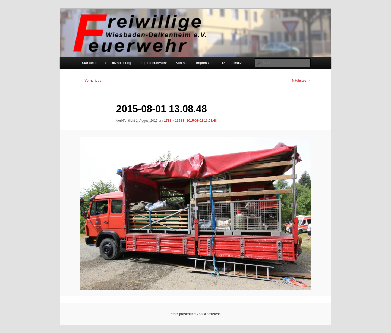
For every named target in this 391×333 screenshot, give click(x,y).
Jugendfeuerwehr (153, 63)
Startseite (89, 63)
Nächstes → (301, 80)
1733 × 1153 (173, 121)
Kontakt (181, 63)
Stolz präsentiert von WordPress (195, 314)
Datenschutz (232, 63)
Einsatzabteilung (118, 63)
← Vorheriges (90, 80)
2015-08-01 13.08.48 (202, 121)
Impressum (204, 63)
